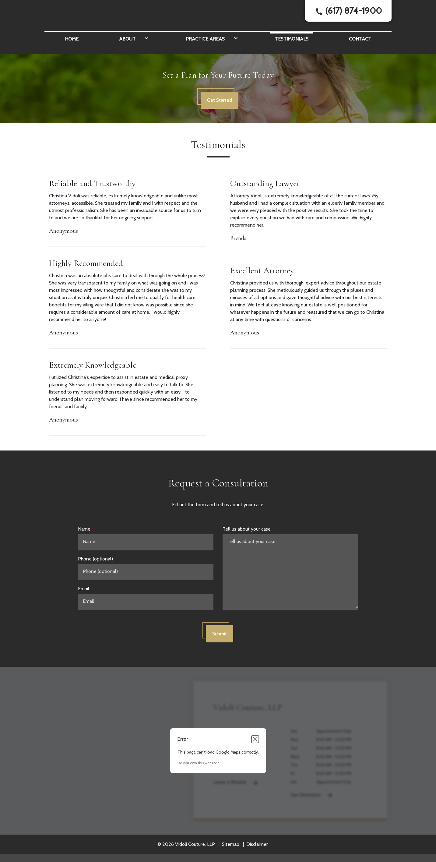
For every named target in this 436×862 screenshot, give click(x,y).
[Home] (71, 53)
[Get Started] (219, 115)
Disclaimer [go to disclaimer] (257, 859)
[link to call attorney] (348, 18)
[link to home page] (82, 21)
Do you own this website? (198, 777)
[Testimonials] (291, 53)
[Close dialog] (255, 754)
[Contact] (360, 53)
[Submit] (219, 648)
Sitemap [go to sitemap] (230, 859)
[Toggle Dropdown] (145, 53)
